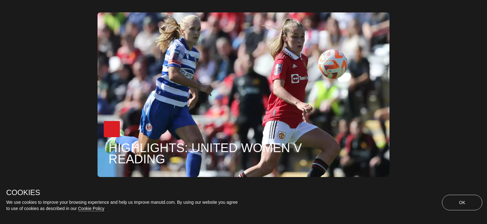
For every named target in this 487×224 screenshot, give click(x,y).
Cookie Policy (91, 208)
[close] (483, 3)
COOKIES (23, 192)
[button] (112, 129)
